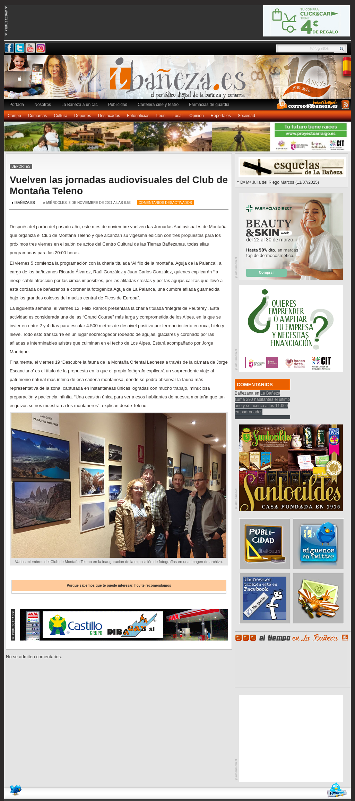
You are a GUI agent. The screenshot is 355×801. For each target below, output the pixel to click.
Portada (16, 104)
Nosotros (42, 104)
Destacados (109, 115)
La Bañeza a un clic (79, 104)
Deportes (82, 115)
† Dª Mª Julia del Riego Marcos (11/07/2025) (278, 182)
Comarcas (37, 115)
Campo (14, 115)
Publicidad (117, 104)
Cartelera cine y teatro (158, 104)
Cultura (60, 115)
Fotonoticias (138, 115)
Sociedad (246, 115)
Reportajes (221, 115)
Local (178, 115)
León (161, 115)
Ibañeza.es (179, 81)
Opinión (196, 115)
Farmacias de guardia (209, 104)
